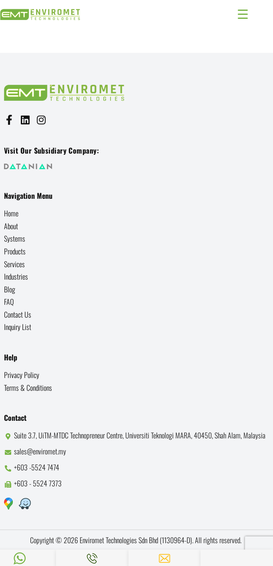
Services (14, 264)
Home (11, 213)
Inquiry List (17, 327)
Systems (14, 238)
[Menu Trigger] (243, 13)
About (11, 226)
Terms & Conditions (28, 387)
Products (15, 251)
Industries (16, 276)
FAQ (9, 301)
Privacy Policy (21, 375)
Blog (9, 289)
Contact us (17, 314)
